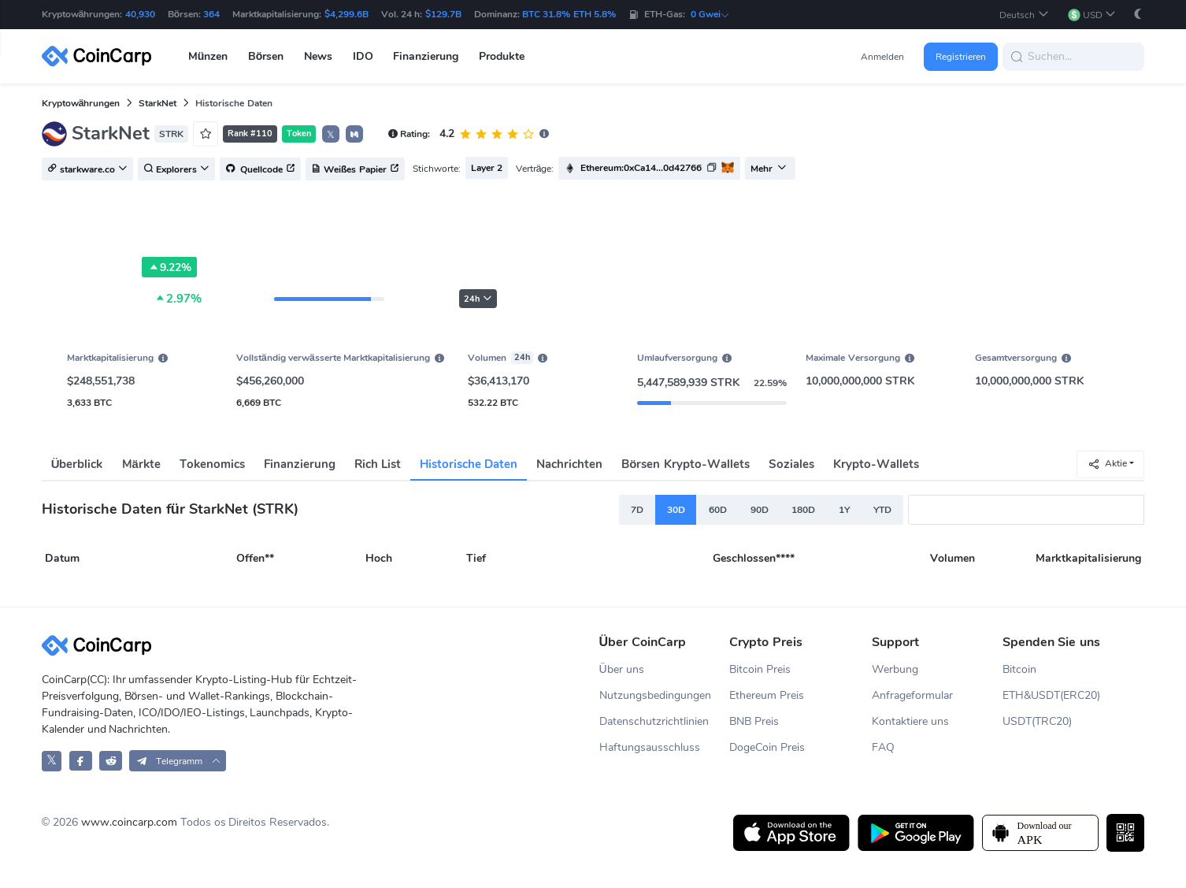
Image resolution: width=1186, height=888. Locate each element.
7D (637, 509)
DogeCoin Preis (767, 747)
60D (718, 509)
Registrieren (961, 56)
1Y (844, 509)
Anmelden (882, 56)
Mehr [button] (769, 168)
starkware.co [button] (87, 169)
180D (803, 509)
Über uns (621, 669)
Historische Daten (468, 464)
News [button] (318, 56)
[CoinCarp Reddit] (110, 761)
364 (211, 14)
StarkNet (157, 103)
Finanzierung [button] (425, 56)
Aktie (1107, 463)
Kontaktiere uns (910, 721)
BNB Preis (754, 721)
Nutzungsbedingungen (655, 695)
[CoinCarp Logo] (101, 56)
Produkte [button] (501, 56)
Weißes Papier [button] (355, 169)
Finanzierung (299, 464)
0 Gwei (710, 14)
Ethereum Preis (766, 695)
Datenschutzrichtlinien (654, 721)
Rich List (377, 464)
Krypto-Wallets (876, 464)
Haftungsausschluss (649, 747)
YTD (882, 509)
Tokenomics (212, 464)
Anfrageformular (912, 695)
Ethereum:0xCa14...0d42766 (641, 168)
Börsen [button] (266, 56)
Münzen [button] (208, 56)
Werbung (895, 669)
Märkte (141, 464)
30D (676, 509)
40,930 (140, 14)
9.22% (169, 267)
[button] (1023, 14)
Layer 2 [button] (486, 168)
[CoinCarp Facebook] (80, 761)
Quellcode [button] (260, 169)
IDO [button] (363, 56)
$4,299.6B (346, 14)
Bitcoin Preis (760, 669)
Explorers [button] (176, 169)
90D (760, 509)
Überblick (77, 464)
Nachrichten (569, 464)
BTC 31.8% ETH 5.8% (569, 14)
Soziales (791, 464)
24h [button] (478, 299)
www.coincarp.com (129, 822)
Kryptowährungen (81, 103)
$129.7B (443, 14)
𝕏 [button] (331, 134)
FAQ (883, 747)
